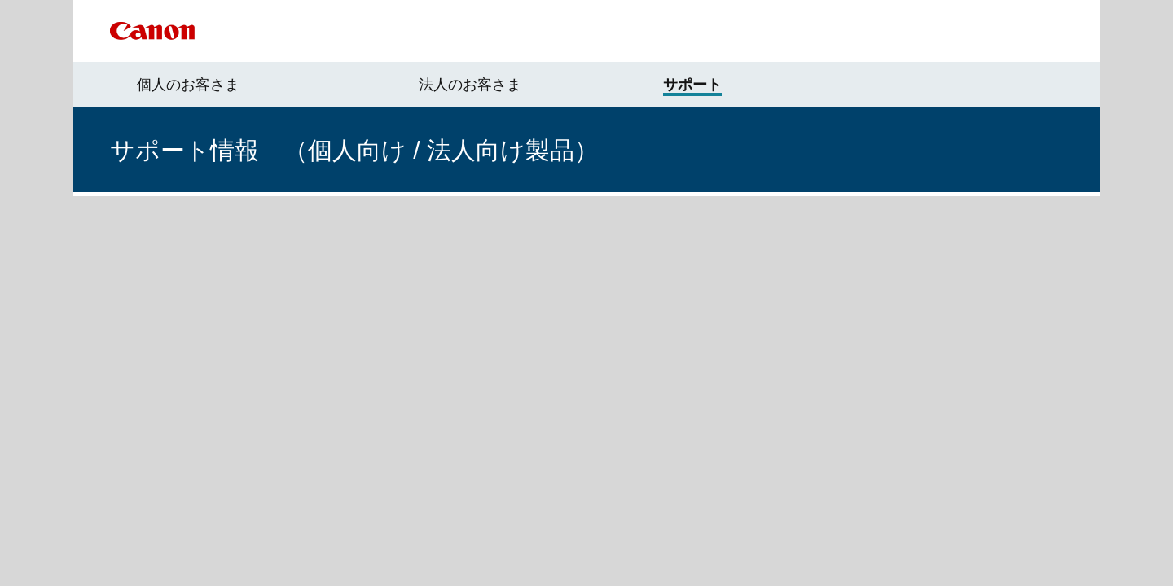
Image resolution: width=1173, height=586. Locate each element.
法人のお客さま (470, 85)
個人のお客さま (188, 85)
